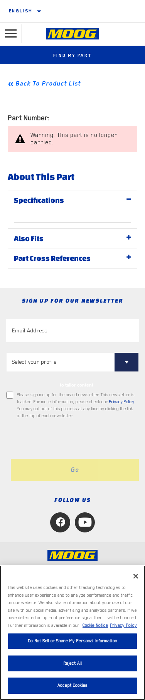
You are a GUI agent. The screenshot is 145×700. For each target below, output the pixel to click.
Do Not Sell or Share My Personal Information (72, 641)
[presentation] (70, 439)
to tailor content (76, 385)
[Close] (135, 576)
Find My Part (72, 55)
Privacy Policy (121, 401)
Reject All (72, 663)
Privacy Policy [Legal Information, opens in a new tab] (123, 625)
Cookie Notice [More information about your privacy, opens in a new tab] (95, 625)
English (21, 11)
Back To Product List (48, 83)
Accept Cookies (72, 685)
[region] (72, 632)
